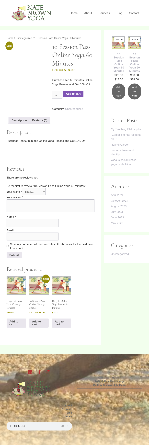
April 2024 (117, 195)
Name (11, 216)
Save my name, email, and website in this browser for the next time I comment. (51, 246)
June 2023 (117, 217)
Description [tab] (19, 120)
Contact (134, 13)
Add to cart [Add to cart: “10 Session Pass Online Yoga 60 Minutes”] (118, 91)
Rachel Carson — (122, 144)
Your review (15, 197)
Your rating (14, 191)
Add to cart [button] (13, 323)
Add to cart (73, 93)
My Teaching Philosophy (126, 129)
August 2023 (118, 206)
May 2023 (117, 223)
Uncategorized (24, 38)
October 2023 (119, 200)
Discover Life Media (114, 385)
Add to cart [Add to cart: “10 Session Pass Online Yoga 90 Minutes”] (134, 91)
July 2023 (117, 211)
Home (74, 13)
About (88, 13)
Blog (119, 13)
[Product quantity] (57, 95)
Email (11, 230)
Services (104, 13)
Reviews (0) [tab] (39, 120)
